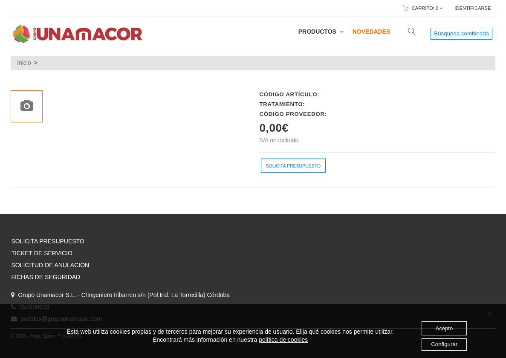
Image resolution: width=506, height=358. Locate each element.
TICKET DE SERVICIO (41, 253)
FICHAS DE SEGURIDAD (45, 277)
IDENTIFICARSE (472, 8)
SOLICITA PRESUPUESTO (47, 241)
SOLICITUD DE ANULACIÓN (50, 265)
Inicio (24, 62)
